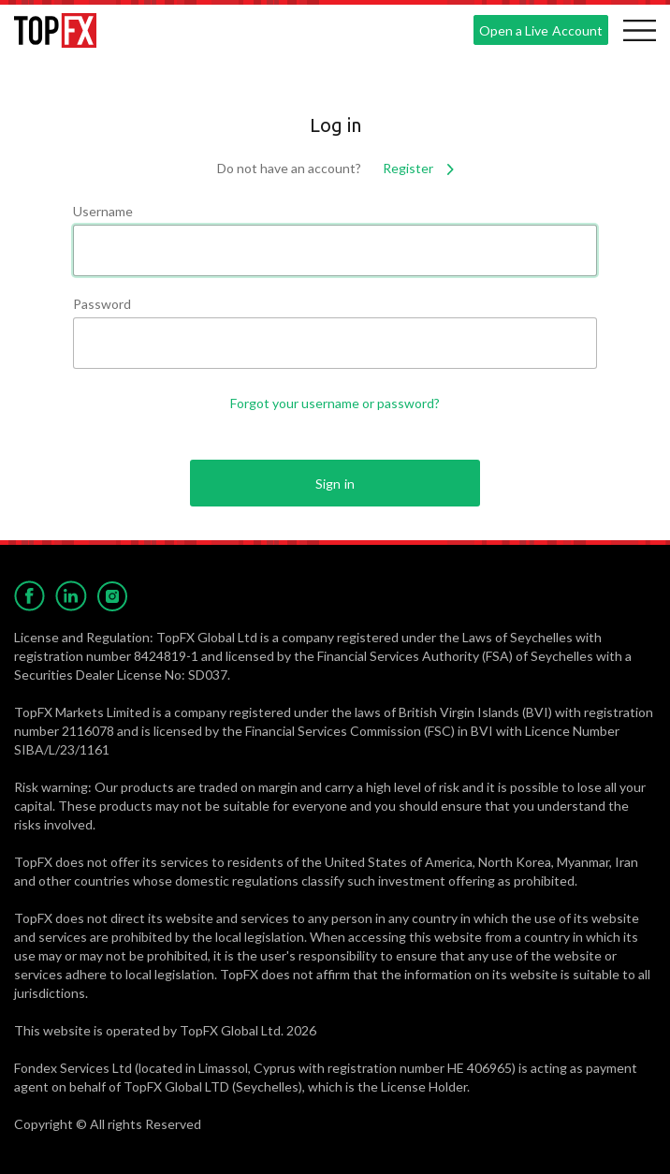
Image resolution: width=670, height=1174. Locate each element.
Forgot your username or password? (335, 403)
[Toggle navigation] (639, 30)
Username (103, 211)
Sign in (334, 484)
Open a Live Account (540, 30)
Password (102, 304)
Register (418, 168)
